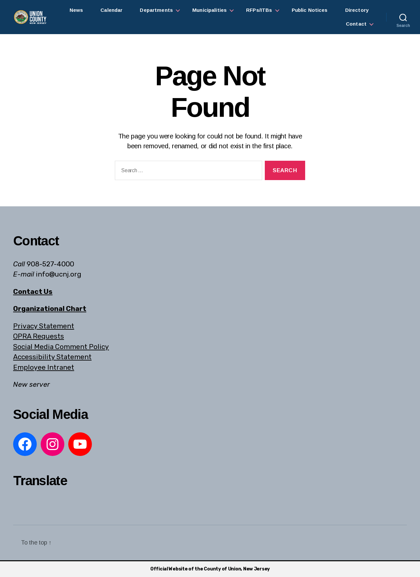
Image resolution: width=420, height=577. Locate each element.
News (76, 10)
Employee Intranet (43, 367)
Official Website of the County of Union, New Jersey (210, 569)
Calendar (111, 10)
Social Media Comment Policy (61, 346)
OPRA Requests (38, 336)
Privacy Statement (43, 326)
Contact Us (32, 291)
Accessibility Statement (52, 357)
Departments (156, 10)
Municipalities (209, 10)
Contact (356, 24)
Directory (356, 10)
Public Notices (310, 10)
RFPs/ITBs (259, 10)
